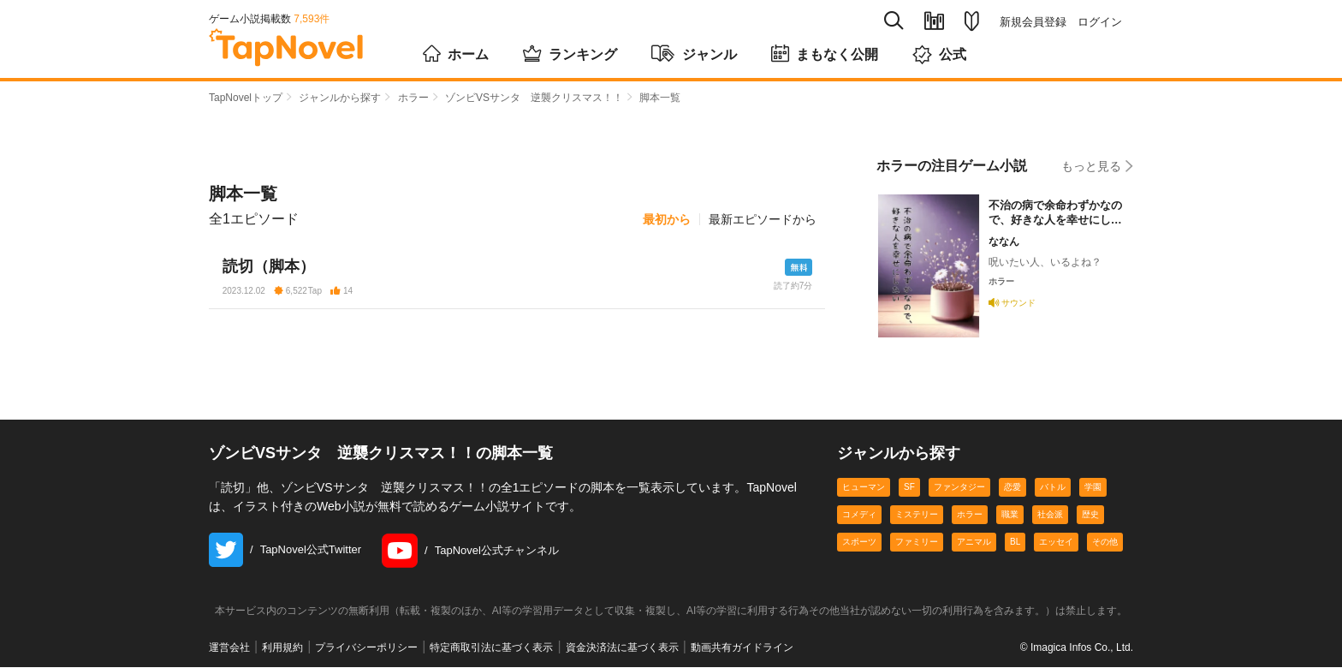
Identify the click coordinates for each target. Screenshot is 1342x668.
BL (1015, 542)
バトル (1053, 487)
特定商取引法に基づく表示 (491, 648)
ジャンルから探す (340, 98)
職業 (1009, 515)
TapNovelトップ (245, 98)
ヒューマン (863, 487)
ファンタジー (959, 487)
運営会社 (229, 648)
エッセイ (1056, 542)
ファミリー (916, 542)
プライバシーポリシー (366, 648)
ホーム (456, 53)
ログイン (1100, 21)
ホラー (413, 98)
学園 (1093, 487)
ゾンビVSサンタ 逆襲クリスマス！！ (534, 98)
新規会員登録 (1033, 21)
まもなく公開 (824, 53)
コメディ (859, 515)
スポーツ (859, 542)
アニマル (974, 542)
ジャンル (694, 53)
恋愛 (1012, 487)
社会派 (1050, 515)
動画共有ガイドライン (742, 648)
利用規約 (282, 648)
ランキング (570, 53)
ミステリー (916, 515)
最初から (667, 219)
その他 (1105, 542)
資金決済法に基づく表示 (622, 648)
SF (909, 487)
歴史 (1090, 515)
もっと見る (1097, 165)
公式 (939, 54)
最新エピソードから (762, 219)
